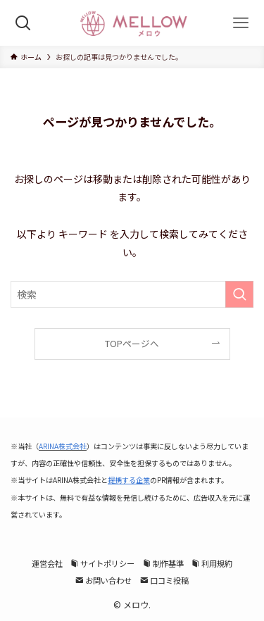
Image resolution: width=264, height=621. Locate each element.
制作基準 (163, 563)
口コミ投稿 (164, 580)
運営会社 (47, 563)
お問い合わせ (103, 580)
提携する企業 (129, 480)
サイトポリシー (102, 563)
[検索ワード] (132, 294)
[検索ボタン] (23, 23)
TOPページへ (132, 343)
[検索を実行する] (239, 294)
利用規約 (211, 563)
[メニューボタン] (241, 23)
